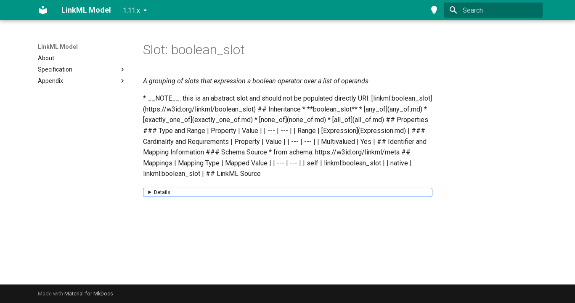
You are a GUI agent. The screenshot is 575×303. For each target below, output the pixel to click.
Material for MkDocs (88, 293)
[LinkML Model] (42, 10)
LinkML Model (58, 46)
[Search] (493, 10)
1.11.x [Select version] (131, 10)
